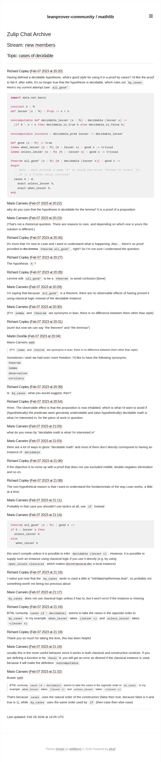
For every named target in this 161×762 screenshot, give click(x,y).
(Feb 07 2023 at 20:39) (46, 385)
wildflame (75, 746)
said (31, 341)
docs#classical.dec (79, 562)
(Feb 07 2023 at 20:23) (45, 218)
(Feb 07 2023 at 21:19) (46, 605)
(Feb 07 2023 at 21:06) (46, 459)
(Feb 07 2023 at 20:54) (46, 400)
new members (40, 45)
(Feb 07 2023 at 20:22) (45, 203)
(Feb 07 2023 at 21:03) (45, 425)
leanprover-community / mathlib (80, 16)
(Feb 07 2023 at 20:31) (46, 321)
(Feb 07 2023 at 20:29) (45, 286)
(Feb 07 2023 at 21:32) (45, 669)
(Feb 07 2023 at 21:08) (46, 479)
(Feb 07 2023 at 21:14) (45, 513)
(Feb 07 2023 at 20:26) (46, 237)
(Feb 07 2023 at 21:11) (45, 499)
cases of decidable (36, 55)
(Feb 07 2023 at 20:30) (45, 306)
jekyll (112, 746)
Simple (60, 746)
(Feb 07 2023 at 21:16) (46, 570)
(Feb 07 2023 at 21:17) (45, 590)
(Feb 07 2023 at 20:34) (44, 335)
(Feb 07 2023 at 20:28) (46, 272)
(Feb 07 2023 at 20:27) (46, 257)
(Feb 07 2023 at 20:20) (46, 71)
